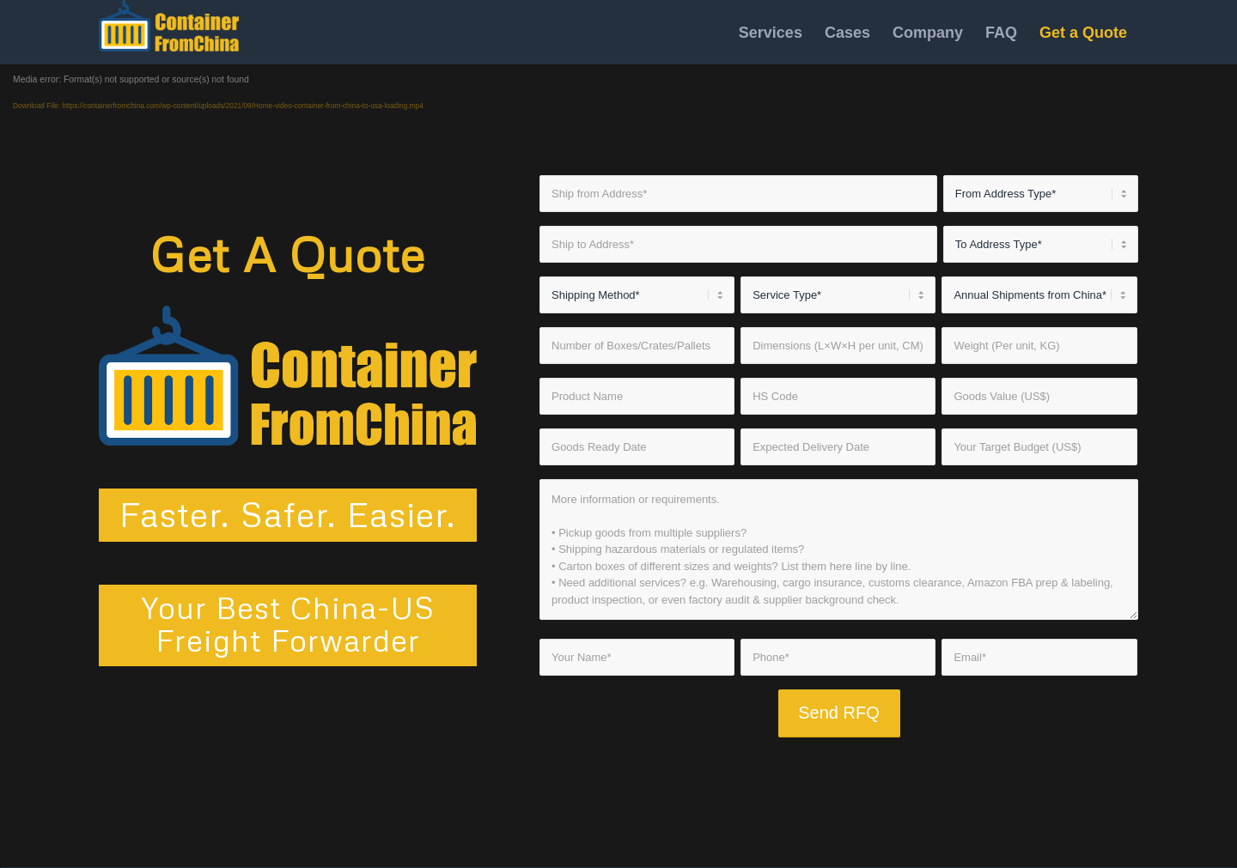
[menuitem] (770, 32)
